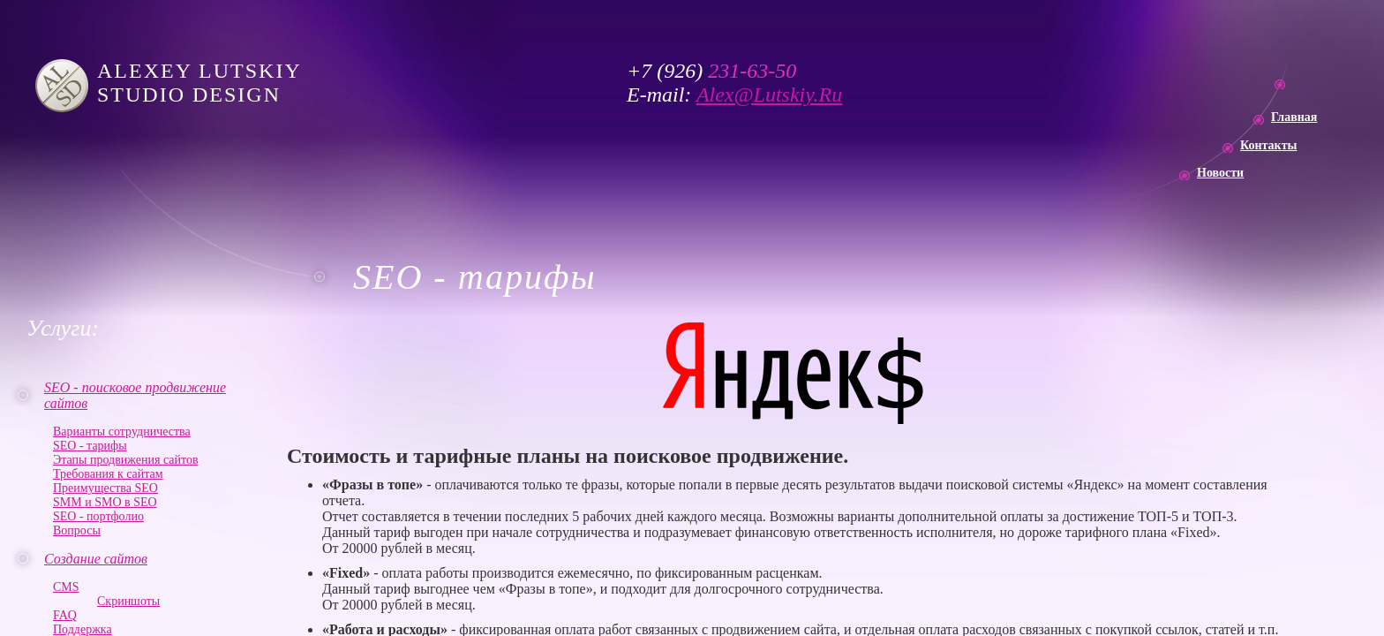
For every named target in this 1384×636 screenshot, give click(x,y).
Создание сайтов (95, 558)
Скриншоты (128, 601)
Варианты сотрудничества (122, 431)
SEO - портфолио (98, 516)
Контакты (1268, 145)
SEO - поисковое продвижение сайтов (135, 395)
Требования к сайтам (108, 474)
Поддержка (82, 629)
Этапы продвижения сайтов (126, 459)
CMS (66, 587)
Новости (1220, 172)
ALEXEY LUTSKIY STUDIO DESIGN (203, 82)
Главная (1294, 117)
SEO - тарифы (90, 445)
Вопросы (77, 530)
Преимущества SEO (105, 488)
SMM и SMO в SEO (105, 502)
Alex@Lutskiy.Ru (769, 94)
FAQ (65, 615)
